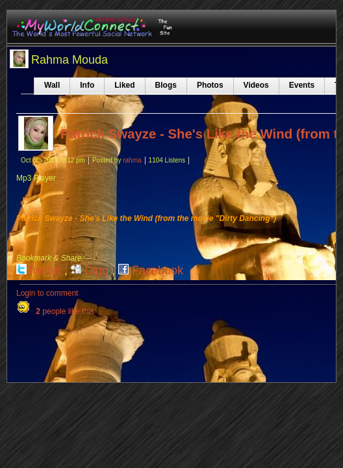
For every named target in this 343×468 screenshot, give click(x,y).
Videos (256, 85)
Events (301, 85)
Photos (210, 85)
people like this (65, 311)
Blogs (166, 85)
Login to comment (47, 293)
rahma (132, 160)
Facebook (150, 270)
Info (87, 85)
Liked (124, 85)
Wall (52, 85)
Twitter (38, 270)
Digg (89, 270)
